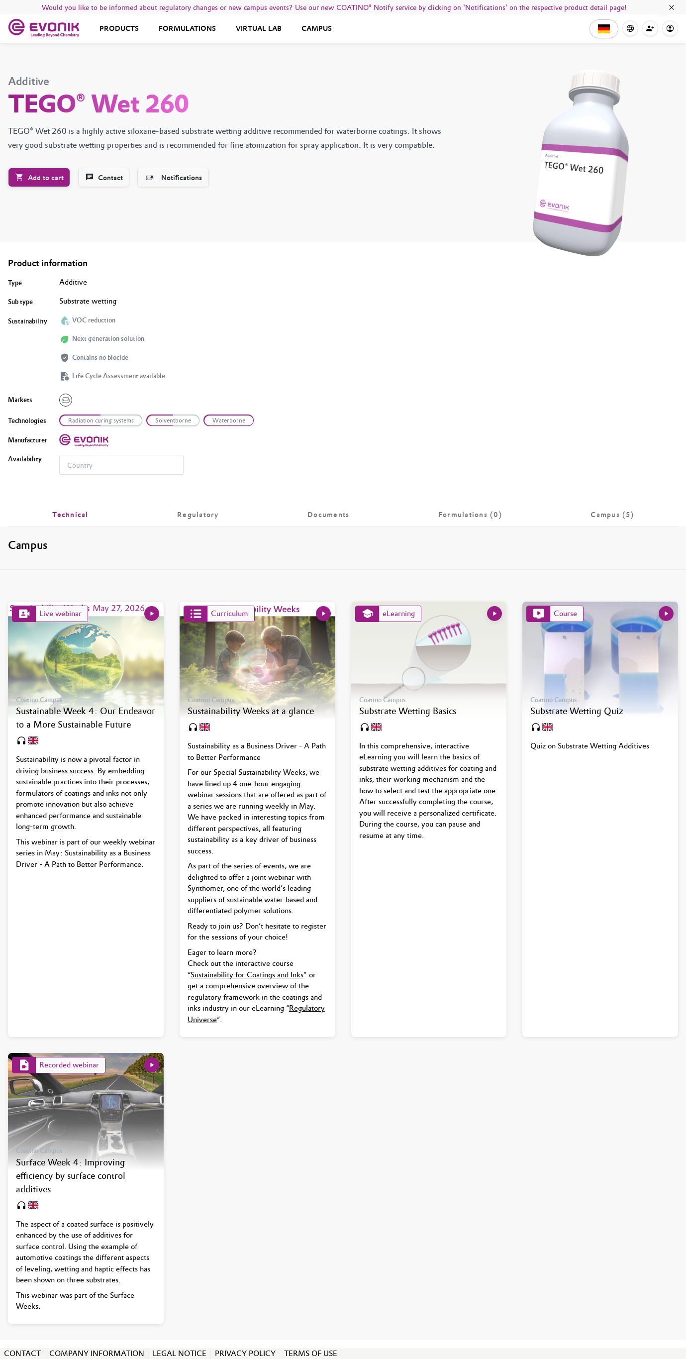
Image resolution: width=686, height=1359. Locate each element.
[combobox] (121, 465)
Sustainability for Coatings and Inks (247, 974)
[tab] (70, 514)
